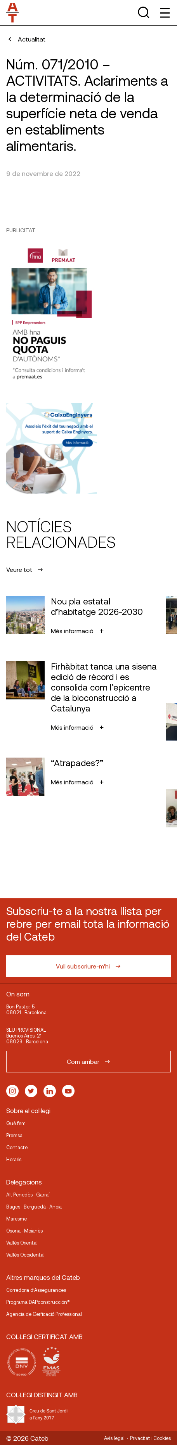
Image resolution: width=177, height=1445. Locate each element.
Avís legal (114, 1438)
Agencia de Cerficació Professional (44, 1314)
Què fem (16, 1123)
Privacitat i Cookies (150, 1438)
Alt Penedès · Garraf (28, 1194)
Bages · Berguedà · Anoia (34, 1206)
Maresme (16, 1218)
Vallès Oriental (22, 1242)
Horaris (13, 1159)
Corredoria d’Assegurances (36, 1290)
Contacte (17, 1147)
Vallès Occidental (25, 1254)
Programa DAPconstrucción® (38, 1302)
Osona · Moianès (24, 1230)
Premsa (14, 1135)
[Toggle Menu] (164, 12)
